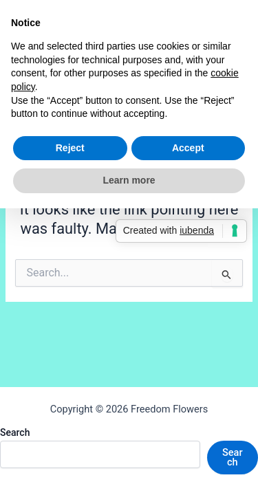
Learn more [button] (129, 180)
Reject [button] (70, 147)
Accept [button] (188, 147)
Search (15, 432)
